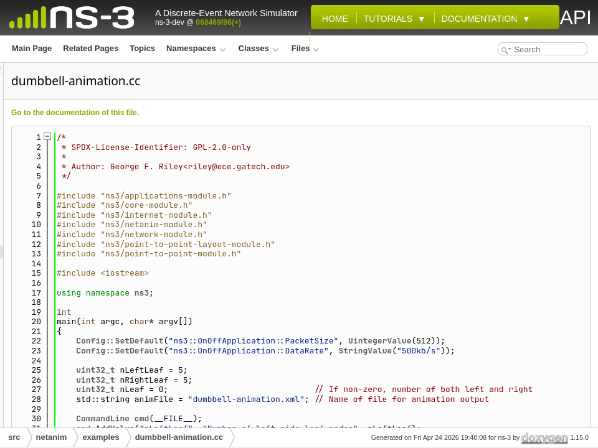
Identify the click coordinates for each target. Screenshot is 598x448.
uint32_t (251, 389)
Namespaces (195, 48)
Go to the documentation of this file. (231, 112)
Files (306, 48)
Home (332, 19)
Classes (259, 48)
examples (100, 437)
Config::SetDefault (275, 340)
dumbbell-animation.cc (179, 437)
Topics (142, 48)
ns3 (297, 292)
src (14, 437)
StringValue (521, 360)
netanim (51, 437)
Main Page (32, 48)
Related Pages (90, 48)
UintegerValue (535, 340)
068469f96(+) (218, 22)
